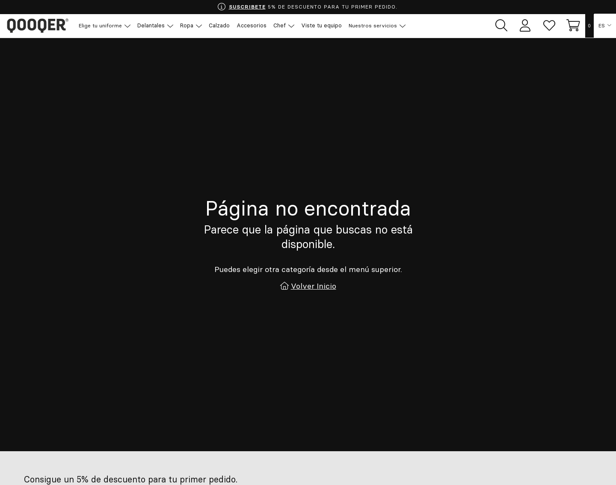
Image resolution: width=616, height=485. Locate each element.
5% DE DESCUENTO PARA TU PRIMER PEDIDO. (307, 7)
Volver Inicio (313, 285)
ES (602, 25)
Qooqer (38, 26)
